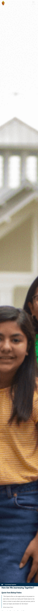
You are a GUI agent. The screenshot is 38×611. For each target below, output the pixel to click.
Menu (33, 3)
